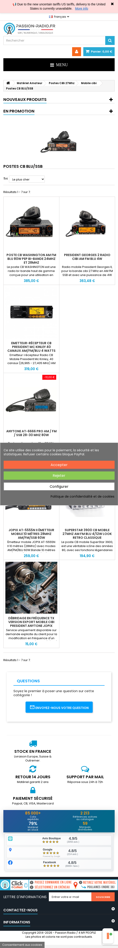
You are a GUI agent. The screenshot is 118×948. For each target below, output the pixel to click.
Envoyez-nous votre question (59, 707)
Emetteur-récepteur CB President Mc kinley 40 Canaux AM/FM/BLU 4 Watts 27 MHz (31, 349)
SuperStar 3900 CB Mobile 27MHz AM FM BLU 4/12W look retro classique (87, 534)
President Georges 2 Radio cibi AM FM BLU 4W (87, 257)
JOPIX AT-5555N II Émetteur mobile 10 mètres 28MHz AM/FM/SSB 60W (31, 534)
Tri (5, 178)
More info (81, 8)
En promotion (18, 111)
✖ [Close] (112, 4)
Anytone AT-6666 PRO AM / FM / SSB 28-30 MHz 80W (31, 433)
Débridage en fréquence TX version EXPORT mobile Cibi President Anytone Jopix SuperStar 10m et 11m (31, 624)
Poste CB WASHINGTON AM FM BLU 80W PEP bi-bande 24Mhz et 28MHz (31, 259)
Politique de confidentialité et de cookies (82, 496)
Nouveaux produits (25, 99)
